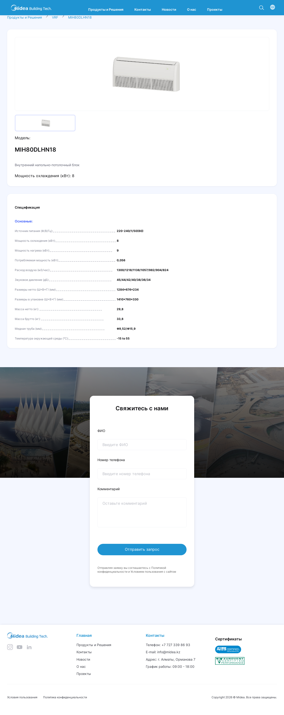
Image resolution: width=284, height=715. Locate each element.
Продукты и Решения (24, 17)
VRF (55, 17)
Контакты (155, 635)
